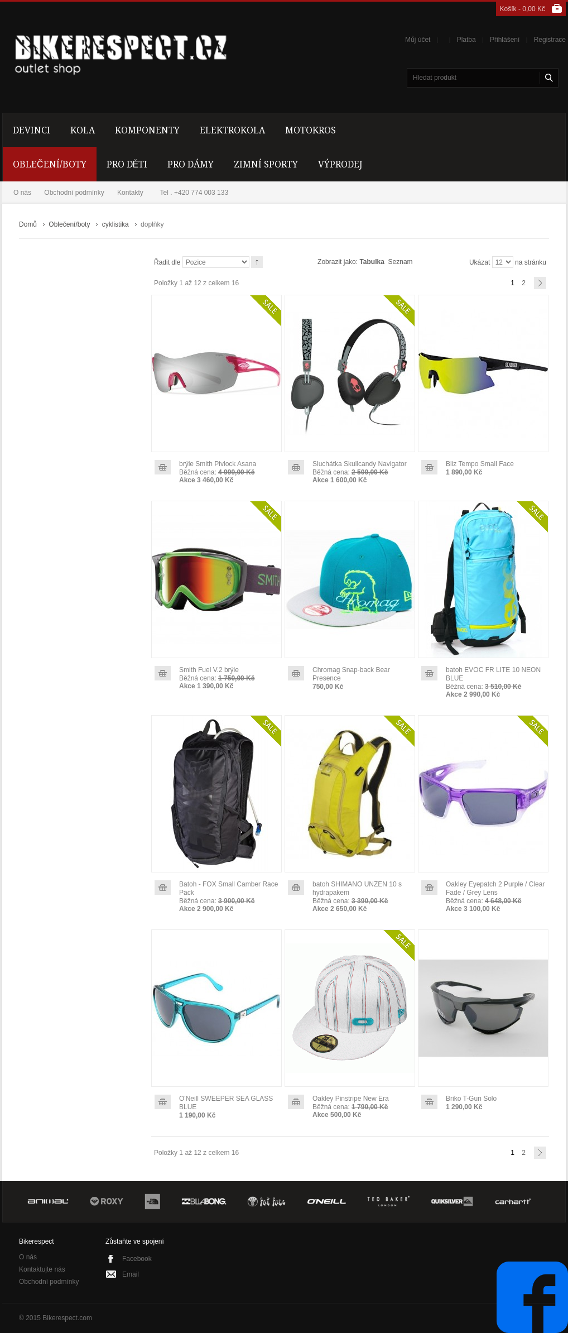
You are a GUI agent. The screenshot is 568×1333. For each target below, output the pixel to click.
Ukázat (479, 262)
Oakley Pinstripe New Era (350, 1098)
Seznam (400, 262)
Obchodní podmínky (74, 192)
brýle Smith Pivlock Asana (217, 464)
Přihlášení (504, 40)
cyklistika (115, 224)
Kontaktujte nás (42, 1269)
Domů (28, 224)
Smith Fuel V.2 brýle (209, 670)
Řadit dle (167, 262)
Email (130, 1274)
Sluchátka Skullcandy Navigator (359, 464)
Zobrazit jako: (337, 262)
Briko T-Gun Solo (471, 1098)
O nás (22, 192)
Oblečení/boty (69, 224)
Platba (466, 40)
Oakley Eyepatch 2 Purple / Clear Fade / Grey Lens (495, 888)
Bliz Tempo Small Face (480, 464)
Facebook (137, 1259)
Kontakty (130, 192)
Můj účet (417, 40)
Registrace (550, 40)
